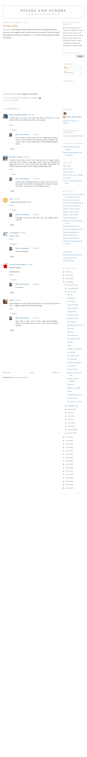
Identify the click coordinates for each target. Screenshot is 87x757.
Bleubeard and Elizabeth (18, 115)
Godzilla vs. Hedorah (74, 349)
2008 (67, 481)
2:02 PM (30, 264)
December (71, 285)
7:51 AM (22, 233)
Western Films (68, 169)
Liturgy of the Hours (70, 258)
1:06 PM (36, 215)
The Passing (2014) (73, 339)
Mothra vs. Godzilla (74, 388)
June (69, 416)
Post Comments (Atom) (20, 377)
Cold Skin (70, 328)
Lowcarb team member (17, 264)
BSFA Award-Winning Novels (73, 203)
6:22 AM (36, 134)
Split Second (71, 322)
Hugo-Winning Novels (70, 218)
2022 (67, 282)
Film (11, 100)
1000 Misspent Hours (10, 94)
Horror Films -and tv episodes (73, 175)
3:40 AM (31, 115)
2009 (67, 478)
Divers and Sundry (43, 11)
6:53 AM (16, 199)
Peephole (70, 384)
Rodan (69, 391)
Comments (69, 72)
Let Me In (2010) (73, 315)
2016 (67, 454)
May (69, 419)
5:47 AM (36, 318)
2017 (67, 451)
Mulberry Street (72, 318)
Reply (11, 125)
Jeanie (11, 300)
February (71, 430)
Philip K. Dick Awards (70, 215)
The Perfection (72, 359)
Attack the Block (73, 305)
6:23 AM (36, 179)
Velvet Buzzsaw (72, 335)
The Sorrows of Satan (74, 401)
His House (70, 332)
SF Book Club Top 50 (70, 235)
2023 (67, 278)
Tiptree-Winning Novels (71, 232)
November (71, 288)
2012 (67, 468)
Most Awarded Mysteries (71, 238)
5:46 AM (36, 284)
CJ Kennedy (13, 233)
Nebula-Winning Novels (71, 226)
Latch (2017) (71, 366)
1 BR (69, 345)
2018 (67, 447)
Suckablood (71, 298)
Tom (10, 199)
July (69, 413)
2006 (67, 488)
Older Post (55, 372)
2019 (67, 444)
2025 (67, 272)
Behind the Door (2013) (75, 325)
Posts (67, 68)
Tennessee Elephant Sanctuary (73, 136)
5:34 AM (26, 157)
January (70, 433)
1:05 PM (36, 248)
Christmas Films (68, 172)
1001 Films (67, 166)
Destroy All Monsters (74, 362)
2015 (67, 457)
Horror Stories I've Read (71, 200)
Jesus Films (67, 178)
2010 (67, 474)
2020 (67, 440)
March (70, 426)
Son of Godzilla (72, 369)
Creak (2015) (71, 312)
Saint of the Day (68, 261)
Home (31, 372)
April (70, 423)
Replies (14, 130)
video (16, 100)
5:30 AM (18, 300)
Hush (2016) (71, 301)
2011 (67, 471)
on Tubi (33, 35)
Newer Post (7, 372)
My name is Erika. (16, 157)
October (70, 292)
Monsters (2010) (72, 308)
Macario (70, 295)
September (71, 406)
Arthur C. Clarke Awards (71, 209)
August (70, 409)
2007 (67, 485)
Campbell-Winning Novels (72, 206)
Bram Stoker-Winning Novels (73, 229)
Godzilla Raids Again (74, 395)
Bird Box (70, 342)
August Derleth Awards (71, 212)
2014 (67, 461)
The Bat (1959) (72, 398)
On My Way (71, 352)
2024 (67, 275)
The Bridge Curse (73, 356)
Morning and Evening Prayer (73, 255)
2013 (67, 464)
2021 (67, 437)
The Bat (5, 30)
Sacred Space (67, 252)
